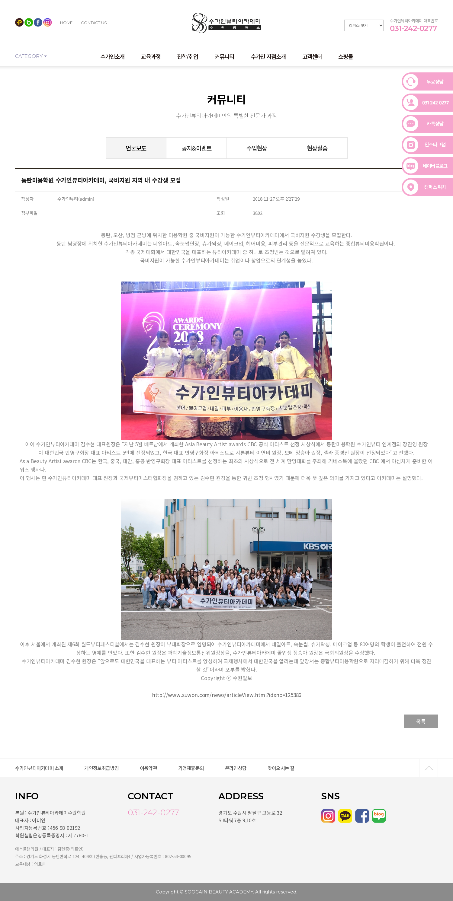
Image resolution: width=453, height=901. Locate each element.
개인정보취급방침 (101, 768)
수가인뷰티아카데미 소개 (39, 768)
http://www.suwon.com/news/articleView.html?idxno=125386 (226, 695)
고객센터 (312, 56)
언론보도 (136, 148)
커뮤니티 (224, 56)
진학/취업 (187, 56)
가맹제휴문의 (191, 768)
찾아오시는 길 (281, 768)
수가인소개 (112, 56)
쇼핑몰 (345, 56)
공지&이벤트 (196, 148)
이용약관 (148, 768)
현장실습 (317, 148)
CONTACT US (94, 22)
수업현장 (256, 148)
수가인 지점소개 (268, 56)
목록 (421, 721)
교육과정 (150, 56)
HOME (66, 22)
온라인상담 (235, 768)
